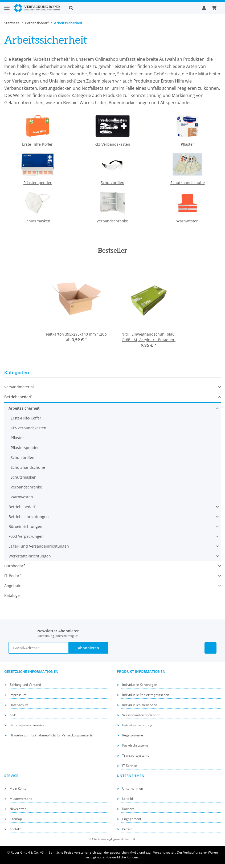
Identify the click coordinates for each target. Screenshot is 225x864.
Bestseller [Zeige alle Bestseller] (112, 251)
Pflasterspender (37, 182)
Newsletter (18, 808)
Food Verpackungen (26, 536)
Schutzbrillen (112, 182)
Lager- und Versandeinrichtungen (39, 546)
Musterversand (21, 798)
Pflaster (187, 144)
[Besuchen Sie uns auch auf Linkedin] (210, 648)
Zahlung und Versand (25, 684)
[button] (131, 8)
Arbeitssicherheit (24, 408)
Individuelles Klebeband (139, 705)
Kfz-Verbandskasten (112, 144)
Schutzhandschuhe (187, 182)
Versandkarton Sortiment (140, 715)
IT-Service (129, 765)
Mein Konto (18, 788)
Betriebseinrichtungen (29, 516)
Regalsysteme (132, 735)
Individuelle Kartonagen (139, 684)
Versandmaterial (19, 386)
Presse (127, 829)
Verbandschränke (112, 220)
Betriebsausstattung (137, 725)
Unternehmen (132, 788)
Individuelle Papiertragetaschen (145, 694)
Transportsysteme (135, 755)
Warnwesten (187, 220)
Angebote (12, 585)
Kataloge (12, 595)
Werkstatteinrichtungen (30, 556)
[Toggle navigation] (7, 5)
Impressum (18, 694)
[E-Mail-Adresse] (39, 648)
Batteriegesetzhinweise (27, 725)
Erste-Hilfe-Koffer (37, 144)
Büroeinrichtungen (25, 526)
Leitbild (127, 798)
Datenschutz (19, 705)
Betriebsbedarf (17, 396)
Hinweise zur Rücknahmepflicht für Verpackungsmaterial (51, 735)
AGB (13, 715)
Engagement (131, 819)
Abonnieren (88, 647)
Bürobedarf (14, 565)
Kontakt (15, 829)
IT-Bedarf (12, 575)
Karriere (128, 808)
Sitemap (16, 819)
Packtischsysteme (135, 745)
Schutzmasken (37, 220)
